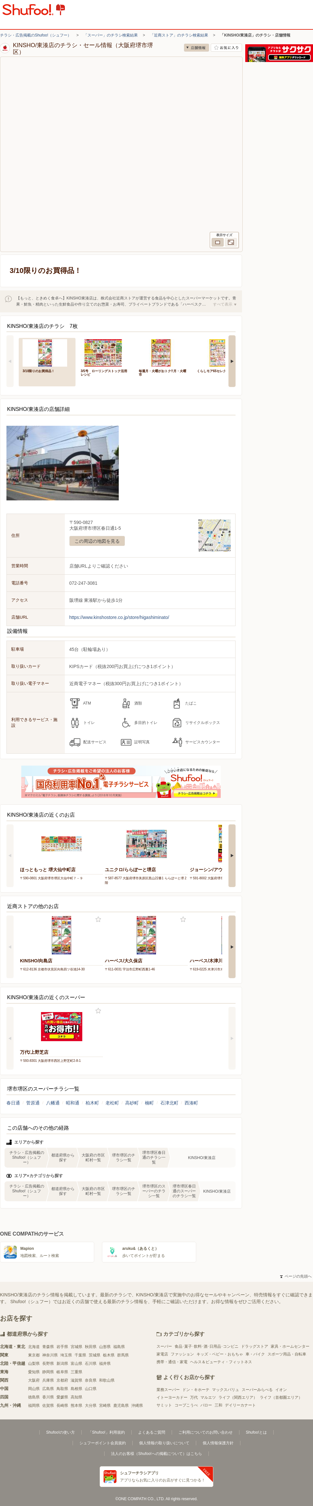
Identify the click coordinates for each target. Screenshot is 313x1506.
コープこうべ (186, 1405)
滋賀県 (76, 1380)
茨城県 (94, 1355)
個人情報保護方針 (218, 1443)
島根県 (76, 1388)
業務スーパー (168, 1389)
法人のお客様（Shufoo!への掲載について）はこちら (156, 1453)
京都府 (62, 1380)
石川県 (90, 1363)
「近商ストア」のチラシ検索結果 (179, 35)
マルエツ (208, 1397)
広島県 (48, 1388)
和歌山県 (107, 1380)
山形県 (105, 1346)
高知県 (76, 1397)
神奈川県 (50, 1355)
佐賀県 (48, 1405)
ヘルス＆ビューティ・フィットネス (221, 1362)
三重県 (76, 1372)
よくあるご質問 (151, 1432)
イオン (281, 1389)
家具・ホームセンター (290, 1346)
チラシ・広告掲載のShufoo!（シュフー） (35, 35)
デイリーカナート (240, 1405)
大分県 (90, 1405)
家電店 (162, 1354)
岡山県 (34, 1388)
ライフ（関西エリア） (237, 1397)
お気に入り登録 (98, 919)
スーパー (164, 1346)
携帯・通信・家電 (171, 1362)
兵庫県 (48, 1380)
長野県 (48, 1363)
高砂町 (132, 1102)
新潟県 (62, 1363)
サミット (164, 1405)
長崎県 (62, 1405)
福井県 (105, 1363)
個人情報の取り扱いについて (164, 1443)
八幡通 (53, 1102)
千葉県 (80, 1355)
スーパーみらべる (257, 1389)
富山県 (76, 1363)
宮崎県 (105, 1405)
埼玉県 (66, 1355)
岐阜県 (62, 1372)
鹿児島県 (121, 1405)
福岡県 (34, 1405)
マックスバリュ (225, 1389)
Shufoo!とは (256, 1432)
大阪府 (34, 1380)
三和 (218, 1405)
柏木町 (92, 1102)
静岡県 (48, 1372)
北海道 (34, 1346)
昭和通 (72, 1102)
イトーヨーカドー (171, 1397)
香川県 (48, 1397)
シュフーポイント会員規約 (102, 1443)
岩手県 (62, 1346)
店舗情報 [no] (196, 48)
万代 (194, 1397)
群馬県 (123, 1355)
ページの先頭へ (296, 1276)
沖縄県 (137, 1405)
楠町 (149, 1102)
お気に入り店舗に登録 (226, 48)
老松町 (112, 1102)
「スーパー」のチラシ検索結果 (111, 35)
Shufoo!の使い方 (60, 1432)
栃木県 (109, 1355)
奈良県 (90, 1380)
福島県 (119, 1346)
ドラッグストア (254, 1346)
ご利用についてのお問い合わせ (205, 1432)
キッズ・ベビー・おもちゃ (220, 1354)
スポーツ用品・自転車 (287, 1354)
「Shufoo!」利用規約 (106, 1432)
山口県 (90, 1388)
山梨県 (34, 1363)
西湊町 (191, 1102)
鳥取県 (62, 1388)
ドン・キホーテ (195, 1389)
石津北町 (169, 1102)
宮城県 (76, 1346)
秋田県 (90, 1346)
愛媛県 (62, 1397)
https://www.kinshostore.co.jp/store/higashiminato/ (119, 617)
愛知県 (34, 1372)
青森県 (48, 1346)
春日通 (13, 1102)
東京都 (34, 1355)
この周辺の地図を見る (97, 541)
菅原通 (33, 1102)
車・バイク (255, 1354)
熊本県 (76, 1405)
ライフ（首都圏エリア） (281, 1397)
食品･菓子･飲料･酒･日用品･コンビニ (206, 1346)
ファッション (182, 1354)
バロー (206, 1405)
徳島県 (34, 1397)
